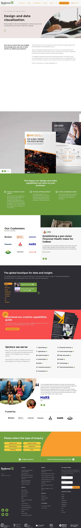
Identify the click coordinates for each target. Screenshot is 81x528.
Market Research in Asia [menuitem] (47, 475)
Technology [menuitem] (24, 513)
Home (5, 11)
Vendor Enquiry (13, 446)
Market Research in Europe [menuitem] (46, 482)
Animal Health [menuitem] (25, 492)
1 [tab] (33, 174)
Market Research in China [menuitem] (47, 473)
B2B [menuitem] (22, 498)
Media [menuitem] (22, 511)
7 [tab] (44, 174)
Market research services (11, 11)
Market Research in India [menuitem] (47, 479)
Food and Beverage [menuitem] (26, 507)
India (6, 285)
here (56, 63)
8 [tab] (46, 174)
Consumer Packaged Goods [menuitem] (26, 500)
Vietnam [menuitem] (63, 512)
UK (5, 298)
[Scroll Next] (44, 405)
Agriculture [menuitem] (24, 494)
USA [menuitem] (62, 510)
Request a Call (13, 443)
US (5, 300)
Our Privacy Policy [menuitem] (46, 506)
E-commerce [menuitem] (24, 503)
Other (31, 449)
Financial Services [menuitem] (25, 505)
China (6, 283)
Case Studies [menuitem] (44, 498)
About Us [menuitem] (43, 496)
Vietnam (7, 302)
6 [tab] (42, 174)
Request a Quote (31, 443)
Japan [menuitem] (62, 496)
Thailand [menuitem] (63, 506)
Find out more (46, 251)
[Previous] (3, 171)
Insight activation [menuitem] (25, 484)
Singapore (7, 294)
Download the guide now (12, 329)
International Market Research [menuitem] (46, 471)
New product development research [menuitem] (27, 474)
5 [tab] (40, 174)
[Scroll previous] (41, 405)
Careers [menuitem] (43, 500)
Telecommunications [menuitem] (26, 515)
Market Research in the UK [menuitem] (47, 485)
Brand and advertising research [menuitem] (26, 478)
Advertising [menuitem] (24, 490)
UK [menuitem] (62, 508)
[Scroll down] (5, 31)
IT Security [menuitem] (44, 508)
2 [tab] (34, 174)
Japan (6, 289)
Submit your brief (64, 3)
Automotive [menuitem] (24, 496)
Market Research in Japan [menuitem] (47, 477)
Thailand (7, 296)
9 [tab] (48, 174)
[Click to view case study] (60, 221)
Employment (32, 446)
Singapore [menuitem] (64, 504)
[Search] (56, 3)
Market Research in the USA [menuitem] (47, 489)
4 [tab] (38, 174)
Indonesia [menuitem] (63, 500)
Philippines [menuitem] (64, 502)
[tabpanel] (40, 142)
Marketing (13, 449)
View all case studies (10, 230)
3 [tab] (36, 174)
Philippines (8, 291)
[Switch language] (75, 3)
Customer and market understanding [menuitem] (27, 471)
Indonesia (7, 287)
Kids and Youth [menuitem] (25, 509)
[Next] (5, 171)
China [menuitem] (62, 494)
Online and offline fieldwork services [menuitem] (25, 481)
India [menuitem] (62, 498)
